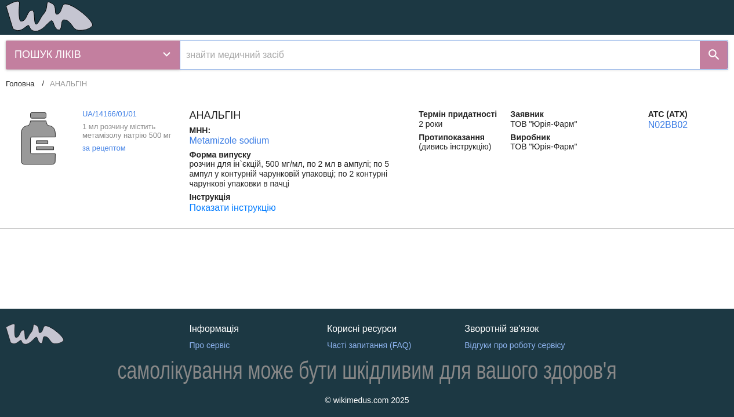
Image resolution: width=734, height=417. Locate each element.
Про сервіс (210, 345)
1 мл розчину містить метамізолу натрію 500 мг (127, 131)
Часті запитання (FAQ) (369, 345)
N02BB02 (668, 125)
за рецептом (104, 148)
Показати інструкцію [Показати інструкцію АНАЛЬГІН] (233, 208)
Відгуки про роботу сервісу (514, 345)
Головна (20, 83)
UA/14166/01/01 (109, 113)
